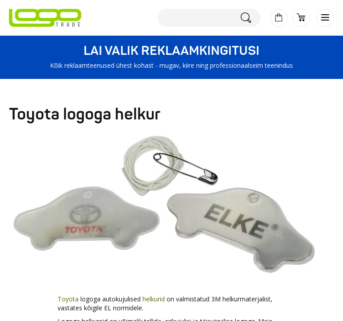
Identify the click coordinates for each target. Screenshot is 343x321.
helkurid (153, 299)
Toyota (68, 299)
